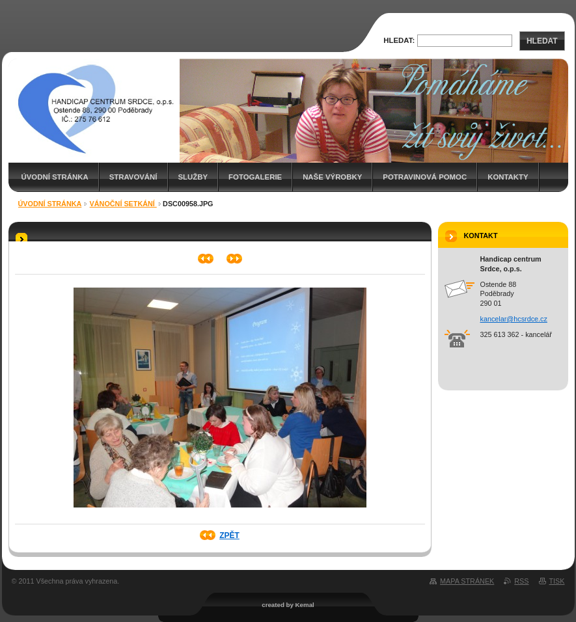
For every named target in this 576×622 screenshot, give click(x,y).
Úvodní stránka (55, 177)
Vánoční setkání (123, 204)
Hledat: (399, 40)
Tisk (557, 581)
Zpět (229, 535)
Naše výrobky (332, 177)
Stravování (133, 177)
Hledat (542, 41)
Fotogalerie (255, 177)
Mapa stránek (467, 581)
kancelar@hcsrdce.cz (513, 319)
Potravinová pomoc (425, 177)
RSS (521, 581)
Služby (193, 177)
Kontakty (507, 177)
